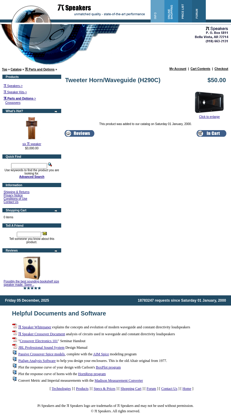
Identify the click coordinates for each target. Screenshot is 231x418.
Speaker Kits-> (15, 92)
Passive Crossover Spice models (41, 354)
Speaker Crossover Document (41, 334)
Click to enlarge (209, 115)
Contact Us (11, 202)
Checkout (221, 68)
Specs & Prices (105, 389)
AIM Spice (101, 354)
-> (20, 98)
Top (5, 69)
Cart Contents (200, 68)
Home (186, 389)
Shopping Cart (131, 389)
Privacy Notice (13, 195)
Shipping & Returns (16, 192)
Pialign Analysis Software (37, 361)
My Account (178, 68)
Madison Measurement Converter (118, 380)
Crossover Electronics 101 (39, 341)
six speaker (31, 144)
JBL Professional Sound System (41, 347)
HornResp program (92, 374)
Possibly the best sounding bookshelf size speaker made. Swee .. (31, 283)
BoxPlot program (108, 367)
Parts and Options (40, 69)
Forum (151, 389)
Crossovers (13, 102)
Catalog (16, 69)
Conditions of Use (15, 198)
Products (82, 389)
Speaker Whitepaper (34, 327)
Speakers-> (13, 86)
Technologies (61, 389)
